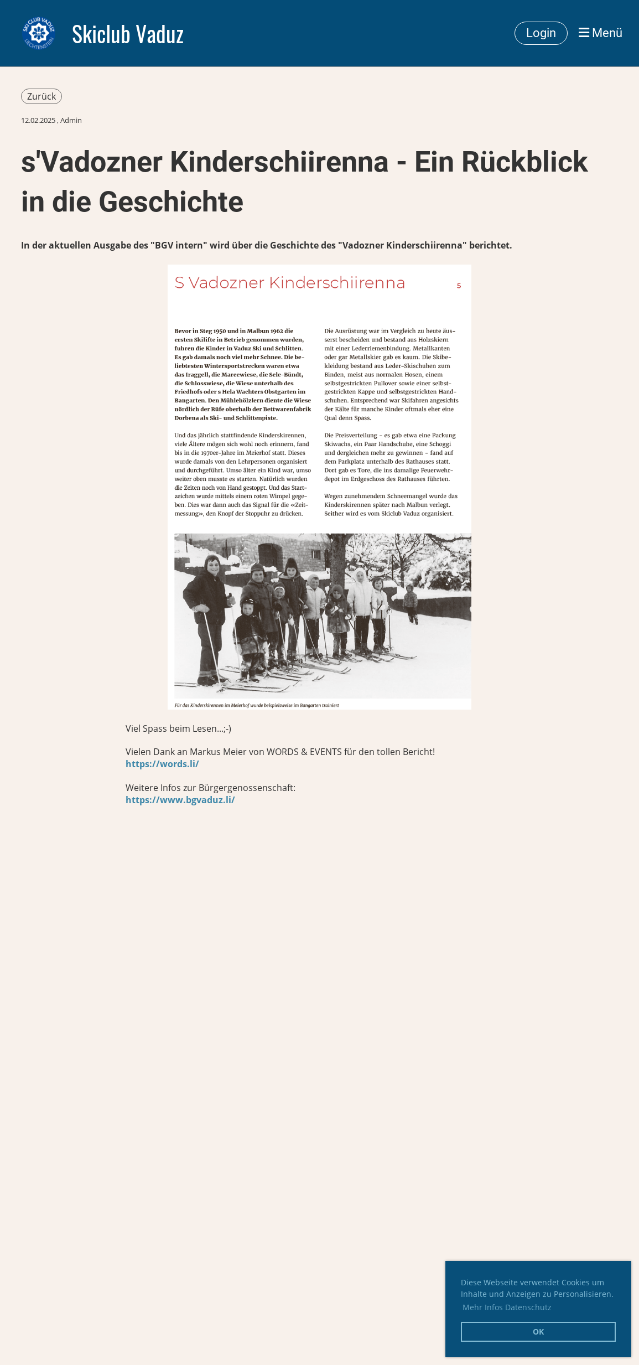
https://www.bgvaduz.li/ (180, 800)
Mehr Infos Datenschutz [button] (507, 1307)
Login (541, 33)
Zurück (41, 96)
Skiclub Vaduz (128, 33)
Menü (600, 33)
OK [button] (538, 1331)
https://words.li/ (162, 764)
